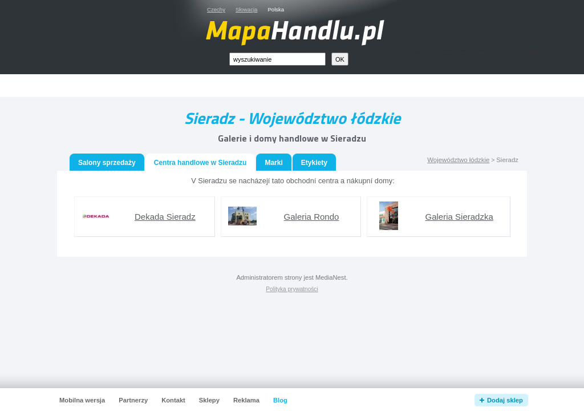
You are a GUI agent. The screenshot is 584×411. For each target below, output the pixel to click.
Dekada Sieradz (165, 216)
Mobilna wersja (82, 400)
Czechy (216, 9)
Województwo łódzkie (458, 159)
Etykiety (314, 163)
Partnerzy (133, 400)
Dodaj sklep (505, 400)
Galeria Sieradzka (459, 216)
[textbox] (277, 59)
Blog (280, 400)
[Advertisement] (305, 86)
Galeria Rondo (311, 216)
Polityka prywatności (292, 289)
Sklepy (209, 400)
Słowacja (246, 9)
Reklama (246, 400)
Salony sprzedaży (107, 163)
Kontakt (173, 400)
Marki (273, 163)
